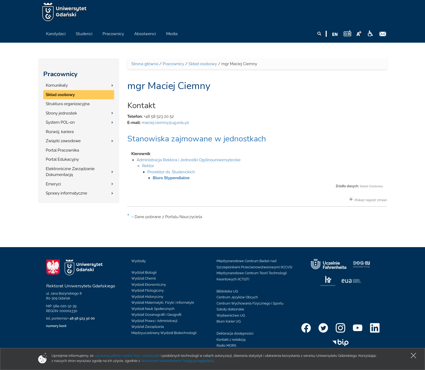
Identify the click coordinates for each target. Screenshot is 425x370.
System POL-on (60, 122)
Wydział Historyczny (147, 297)
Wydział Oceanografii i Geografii (156, 315)
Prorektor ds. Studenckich (171, 172)
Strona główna (144, 63)
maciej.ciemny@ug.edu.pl (165, 122)
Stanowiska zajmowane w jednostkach (196, 138)
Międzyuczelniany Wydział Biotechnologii (164, 333)
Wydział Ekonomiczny (148, 285)
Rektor (148, 165)
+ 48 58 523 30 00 (81, 318)
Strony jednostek (61, 113)
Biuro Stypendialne (171, 177)
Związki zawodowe (63, 140)
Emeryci (53, 184)
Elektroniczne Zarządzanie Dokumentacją (70, 171)
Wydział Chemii (143, 278)
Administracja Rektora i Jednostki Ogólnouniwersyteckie (189, 159)
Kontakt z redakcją (231, 340)
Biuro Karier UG (229, 321)
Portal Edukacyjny (62, 159)
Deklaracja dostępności (235, 333)
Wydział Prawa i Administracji (154, 321)
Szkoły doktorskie (230, 309)
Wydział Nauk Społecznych (153, 309)
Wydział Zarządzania (147, 327)
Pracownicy (60, 74)
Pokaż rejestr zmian (368, 199)
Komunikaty (57, 85)
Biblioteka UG (227, 291)
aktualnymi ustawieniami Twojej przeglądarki (177, 361)
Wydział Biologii (144, 272)
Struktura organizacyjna (68, 103)
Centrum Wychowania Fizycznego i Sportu (250, 303)
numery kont (56, 326)
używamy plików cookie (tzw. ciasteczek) (127, 356)
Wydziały (138, 261)
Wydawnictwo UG (231, 315)
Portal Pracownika (62, 150)
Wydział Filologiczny (147, 290)
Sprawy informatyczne (66, 193)
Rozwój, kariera (60, 131)
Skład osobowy (60, 94)
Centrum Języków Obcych (237, 297)
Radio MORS (227, 345)
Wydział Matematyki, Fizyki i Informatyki (162, 303)
